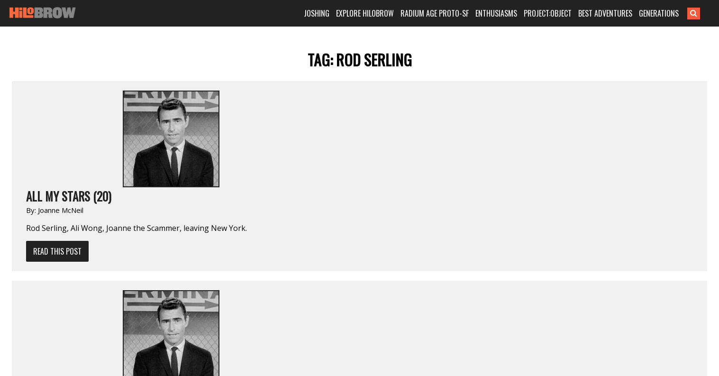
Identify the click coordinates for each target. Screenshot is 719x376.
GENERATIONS (659, 13)
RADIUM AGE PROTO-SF (434, 13)
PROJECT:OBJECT (548, 13)
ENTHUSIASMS (496, 13)
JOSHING (316, 13)
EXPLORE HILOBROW (365, 13)
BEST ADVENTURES (605, 13)
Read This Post (57, 251)
